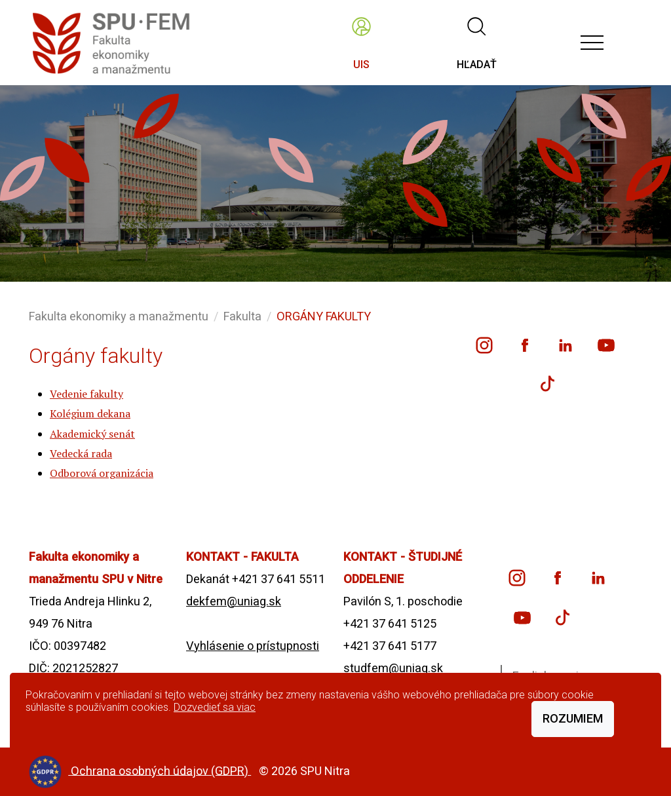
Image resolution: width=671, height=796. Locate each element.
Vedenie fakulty (86, 394)
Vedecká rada (81, 453)
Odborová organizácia (101, 473)
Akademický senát (92, 433)
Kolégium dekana (90, 413)
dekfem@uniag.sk (233, 601)
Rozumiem (573, 718)
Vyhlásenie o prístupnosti (252, 646)
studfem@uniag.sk (393, 668)
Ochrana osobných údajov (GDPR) (161, 770)
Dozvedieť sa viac (215, 707)
